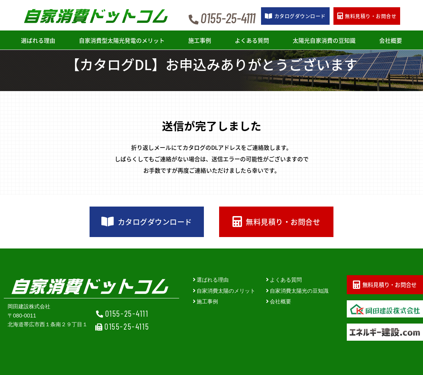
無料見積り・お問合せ (276, 222)
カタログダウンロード (146, 222)
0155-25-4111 (127, 313)
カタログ (295, 15)
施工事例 (199, 40)
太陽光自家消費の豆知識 (324, 40)
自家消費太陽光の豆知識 (299, 291)
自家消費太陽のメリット (226, 291)
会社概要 (390, 40)
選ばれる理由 (38, 40)
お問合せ (366, 15)
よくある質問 (252, 40)
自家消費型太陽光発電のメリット (122, 40)
